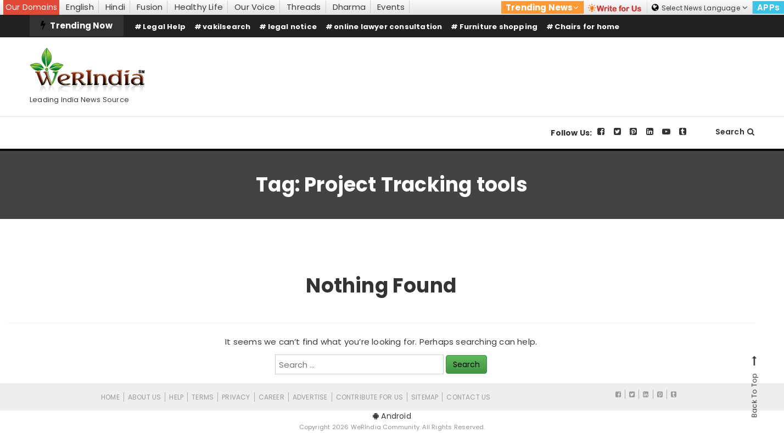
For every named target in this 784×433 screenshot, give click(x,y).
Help (176, 397)
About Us (144, 397)
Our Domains (31, 7)
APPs (768, 7)
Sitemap (424, 397)
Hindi (115, 7)
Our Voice (254, 7)
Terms (203, 397)
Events (391, 7)
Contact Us (468, 397)
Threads (304, 7)
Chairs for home (587, 26)
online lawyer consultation (388, 26)
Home (110, 397)
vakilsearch (226, 26)
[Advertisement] (554, 67)
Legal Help (164, 26)
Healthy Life (199, 7)
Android (392, 415)
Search (734, 131)
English (79, 7)
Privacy (236, 397)
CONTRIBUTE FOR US (369, 397)
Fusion (150, 7)
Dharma (349, 7)
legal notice (292, 26)
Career (271, 397)
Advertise (310, 397)
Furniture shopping (499, 26)
